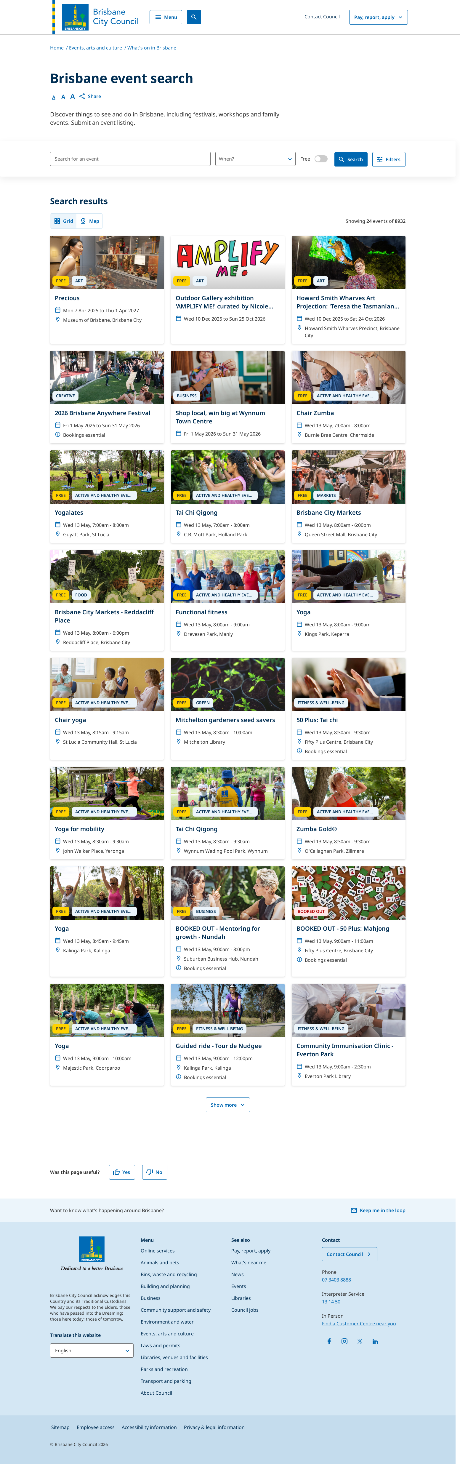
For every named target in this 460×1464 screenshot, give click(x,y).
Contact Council (322, 16)
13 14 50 (331, 1301)
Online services (158, 1250)
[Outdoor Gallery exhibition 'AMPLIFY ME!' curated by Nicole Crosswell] (228, 290)
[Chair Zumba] (348, 397)
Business (151, 1298)
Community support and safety (176, 1310)
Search (350, 159)
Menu (166, 17)
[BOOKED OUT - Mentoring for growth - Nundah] (228, 921)
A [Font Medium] (63, 96)
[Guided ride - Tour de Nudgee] (228, 1035)
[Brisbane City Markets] (348, 496)
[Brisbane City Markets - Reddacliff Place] (107, 600)
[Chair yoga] (107, 709)
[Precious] (107, 290)
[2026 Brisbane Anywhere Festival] (107, 397)
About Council (156, 1393)
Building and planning (165, 1286)
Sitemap (60, 1427)
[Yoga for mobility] (107, 813)
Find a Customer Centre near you (359, 1323)
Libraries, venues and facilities (174, 1357)
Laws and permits (160, 1345)
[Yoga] (348, 600)
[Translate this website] (92, 1350)
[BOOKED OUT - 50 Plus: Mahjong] (348, 921)
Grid (63, 221)
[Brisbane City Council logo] (95, 17)
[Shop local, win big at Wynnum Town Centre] (228, 397)
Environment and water (167, 1322)
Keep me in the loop (377, 1210)
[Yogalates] (107, 496)
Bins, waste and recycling (169, 1274)
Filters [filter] (388, 159)
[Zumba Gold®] (348, 813)
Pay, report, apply (379, 17)
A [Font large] (72, 96)
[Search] (194, 17)
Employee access (96, 1427)
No (154, 1172)
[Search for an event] (130, 159)
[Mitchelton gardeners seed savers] (228, 709)
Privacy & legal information (214, 1427)
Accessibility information (149, 1427)
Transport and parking (166, 1381)
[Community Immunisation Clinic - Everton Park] (348, 1035)
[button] (89, 96)
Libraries (241, 1298)
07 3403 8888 (336, 1279)
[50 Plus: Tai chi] (348, 709)
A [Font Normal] (53, 97)
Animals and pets (160, 1262)
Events (238, 1286)
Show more (228, 1104)
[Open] (290, 159)
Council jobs (245, 1310)
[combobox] (245, 158)
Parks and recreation (164, 1369)
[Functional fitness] (228, 600)
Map (89, 221)
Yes (121, 1172)
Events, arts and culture (167, 1333)
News (237, 1274)
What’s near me (248, 1262)
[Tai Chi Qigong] (228, 496)
